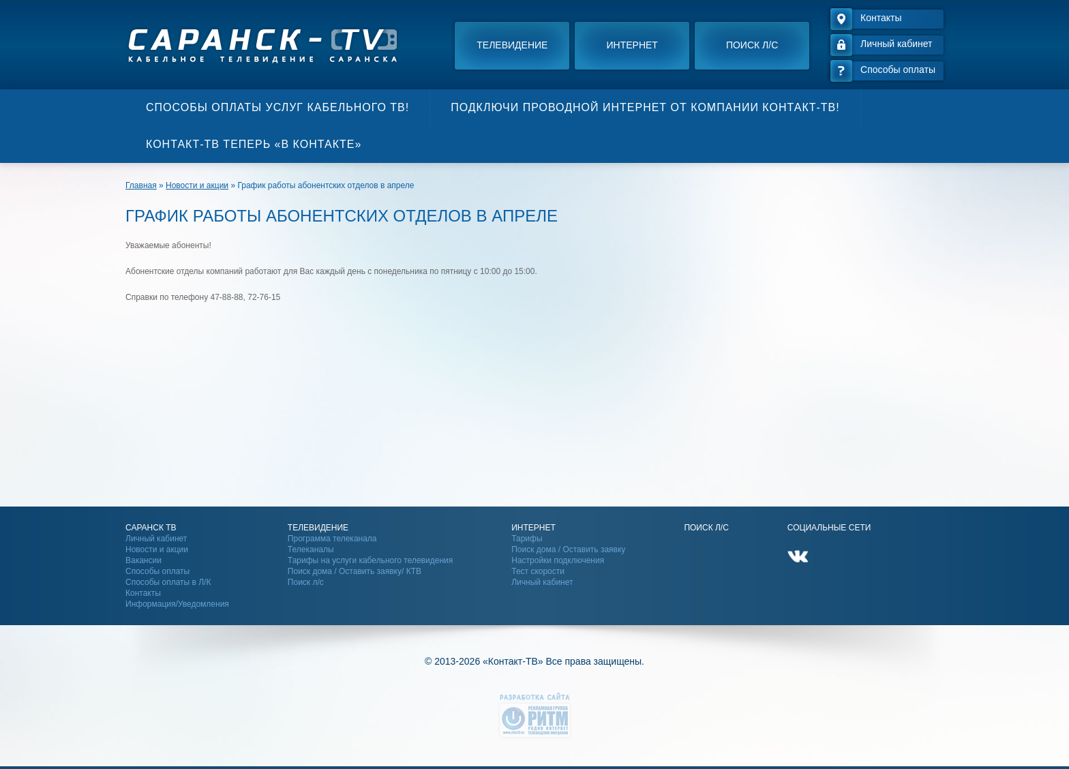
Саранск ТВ (151, 527)
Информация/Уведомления (177, 604)
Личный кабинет (156, 538)
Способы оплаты (157, 571)
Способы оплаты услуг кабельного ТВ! (277, 107)
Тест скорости (537, 571)
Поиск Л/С (706, 527)
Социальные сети (829, 527)
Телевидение (512, 45)
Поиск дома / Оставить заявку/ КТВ (354, 571)
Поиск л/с (752, 45)
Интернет (632, 45)
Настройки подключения (557, 560)
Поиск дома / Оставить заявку (568, 549)
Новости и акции (156, 549)
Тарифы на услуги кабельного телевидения (370, 560)
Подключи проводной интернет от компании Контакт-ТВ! (645, 107)
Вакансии (143, 560)
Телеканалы (311, 549)
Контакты (143, 593)
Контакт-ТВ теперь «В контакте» (253, 144)
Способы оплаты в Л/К (168, 582)
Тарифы (526, 538)
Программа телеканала (332, 538)
